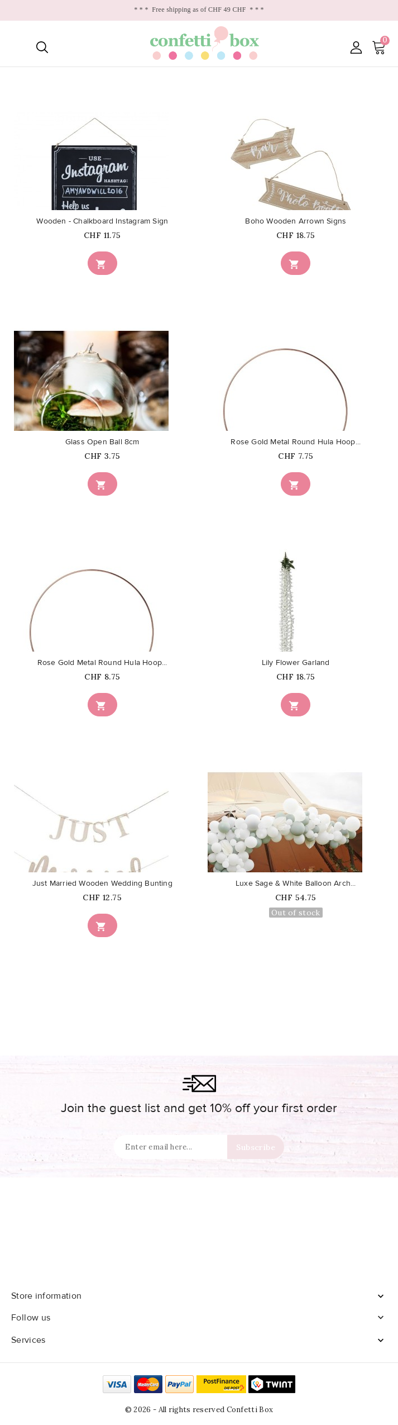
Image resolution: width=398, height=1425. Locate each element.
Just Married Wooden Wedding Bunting (102, 883)
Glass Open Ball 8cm (102, 442)
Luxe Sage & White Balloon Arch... (296, 883)
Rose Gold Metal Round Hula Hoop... (296, 442)
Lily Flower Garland (296, 663)
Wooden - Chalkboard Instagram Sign (102, 221)
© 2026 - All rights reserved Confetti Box (199, 1409)
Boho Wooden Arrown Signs (295, 221)
